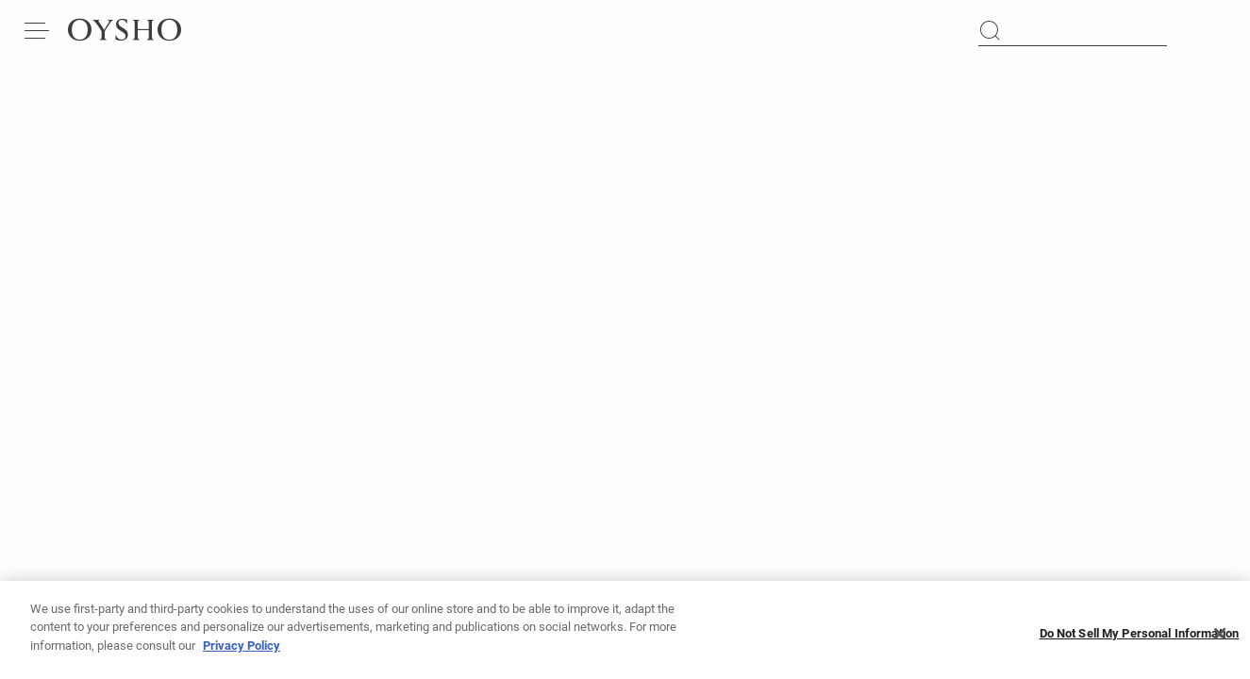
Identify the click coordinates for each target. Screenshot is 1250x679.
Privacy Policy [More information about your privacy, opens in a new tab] (241, 652)
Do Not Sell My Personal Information (1140, 640)
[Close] (1220, 639)
